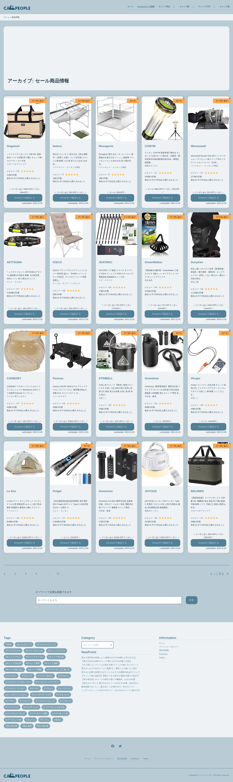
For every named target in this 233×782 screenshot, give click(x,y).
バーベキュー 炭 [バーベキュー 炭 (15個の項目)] (61, 713)
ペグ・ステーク (105, 280)
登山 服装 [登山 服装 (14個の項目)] (27, 726)
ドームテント (12, 511)
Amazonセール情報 (145, 6)
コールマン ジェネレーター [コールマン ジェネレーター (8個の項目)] (19, 682)
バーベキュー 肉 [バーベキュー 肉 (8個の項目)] (14, 720)
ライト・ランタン (14, 282)
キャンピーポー (206, 775)
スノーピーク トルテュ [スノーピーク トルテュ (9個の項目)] (17, 695)
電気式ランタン (151, 166)
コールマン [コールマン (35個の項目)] (64, 676)
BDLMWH (197, 491)
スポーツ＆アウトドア (16, 164)
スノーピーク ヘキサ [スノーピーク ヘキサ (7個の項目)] (42, 695)
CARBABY (14, 378)
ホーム (130, 6)
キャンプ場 (224, 6)
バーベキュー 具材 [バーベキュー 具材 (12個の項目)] (39, 713)
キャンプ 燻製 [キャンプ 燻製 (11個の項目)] (35, 669)
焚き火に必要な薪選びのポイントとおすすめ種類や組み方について (110, 672)
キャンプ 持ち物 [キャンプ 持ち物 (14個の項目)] (14, 663)
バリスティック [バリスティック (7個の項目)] (31, 707)
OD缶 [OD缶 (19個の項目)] (9, 644)
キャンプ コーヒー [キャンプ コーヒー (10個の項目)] (57, 651)
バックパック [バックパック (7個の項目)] (12, 707)
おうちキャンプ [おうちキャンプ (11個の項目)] (24, 644)
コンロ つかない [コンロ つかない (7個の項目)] (46, 676)
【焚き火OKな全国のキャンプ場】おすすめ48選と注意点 (106, 661)
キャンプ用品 (164, 6)
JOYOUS (151, 491)
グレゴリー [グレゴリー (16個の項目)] (11, 676)
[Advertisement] (116, 55)
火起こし (103, 398)
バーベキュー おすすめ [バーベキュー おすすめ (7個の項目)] (55, 707)
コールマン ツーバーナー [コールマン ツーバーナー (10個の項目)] (48, 682)
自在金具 (148, 280)
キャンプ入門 (204, 6)
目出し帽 (195, 282)
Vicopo (195, 378)
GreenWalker (153, 262)
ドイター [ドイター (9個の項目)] (11, 701)
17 (58, 573)
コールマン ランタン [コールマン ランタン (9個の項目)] (16, 688)
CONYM (150, 146)
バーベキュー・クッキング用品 (66, 167)
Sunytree (197, 262)
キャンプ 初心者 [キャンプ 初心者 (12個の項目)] (57, 657)
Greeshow (152, 378)
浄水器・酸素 (150, 396)
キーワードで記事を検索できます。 (55, 592)
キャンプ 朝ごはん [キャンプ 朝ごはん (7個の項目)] (15, 669)
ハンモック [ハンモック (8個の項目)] (66, 701)
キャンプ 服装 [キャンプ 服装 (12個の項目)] (52, 663)
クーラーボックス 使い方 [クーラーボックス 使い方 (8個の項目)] (59, 669)
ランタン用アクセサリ (16, 396)
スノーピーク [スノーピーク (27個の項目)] (65, 688)
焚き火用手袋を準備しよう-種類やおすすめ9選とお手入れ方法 (108, 657)
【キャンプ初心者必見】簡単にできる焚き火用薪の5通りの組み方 (110, 676)
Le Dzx (11, 491)
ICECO (57, 262)
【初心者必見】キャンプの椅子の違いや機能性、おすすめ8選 (108, 679)
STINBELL (106, 378)
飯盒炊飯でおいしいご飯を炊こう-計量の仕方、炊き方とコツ (108, 687)
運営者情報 (164, 650)
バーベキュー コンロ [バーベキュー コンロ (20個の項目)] (16, 713)
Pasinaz (58, 378)
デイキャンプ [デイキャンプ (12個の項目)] (63, 695)
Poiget (57, 491)
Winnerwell (198, 146)
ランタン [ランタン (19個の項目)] (45, 720)
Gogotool (13, 146)
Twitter (162, 658)
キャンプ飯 (184, 6)
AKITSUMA (14, 262)
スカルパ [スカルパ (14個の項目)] (49, 688)
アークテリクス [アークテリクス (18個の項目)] (13, 651)
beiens (57, 146)
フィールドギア (59, 396)
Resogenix (106, 146)
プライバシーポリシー (169, 647)
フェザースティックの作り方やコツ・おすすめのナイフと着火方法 (110, 690)
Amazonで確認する (24, 197)
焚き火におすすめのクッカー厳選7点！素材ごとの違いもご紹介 (109, 668)
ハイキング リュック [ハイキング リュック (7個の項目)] (46, 701)
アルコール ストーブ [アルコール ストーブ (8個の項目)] (47, 644)
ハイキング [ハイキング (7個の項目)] (26, 701)
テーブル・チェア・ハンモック (66, 283)
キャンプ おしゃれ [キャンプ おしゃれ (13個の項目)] (35, 651)
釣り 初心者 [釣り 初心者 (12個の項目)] (43, 726)
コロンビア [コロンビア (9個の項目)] (28, 676)
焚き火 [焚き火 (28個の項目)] (58, 720)
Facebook (163, 654)
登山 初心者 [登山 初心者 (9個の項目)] (12, 726)
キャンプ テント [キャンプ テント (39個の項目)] (14, 657)
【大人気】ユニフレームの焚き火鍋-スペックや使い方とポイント (110, 665)
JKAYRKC (105, 262)
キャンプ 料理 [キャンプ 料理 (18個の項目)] (33, 663)
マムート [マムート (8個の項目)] (31, 720)
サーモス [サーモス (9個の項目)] (35, 688)
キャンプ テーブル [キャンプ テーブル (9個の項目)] (35, 657)
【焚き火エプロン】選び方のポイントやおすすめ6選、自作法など (110, 683)
